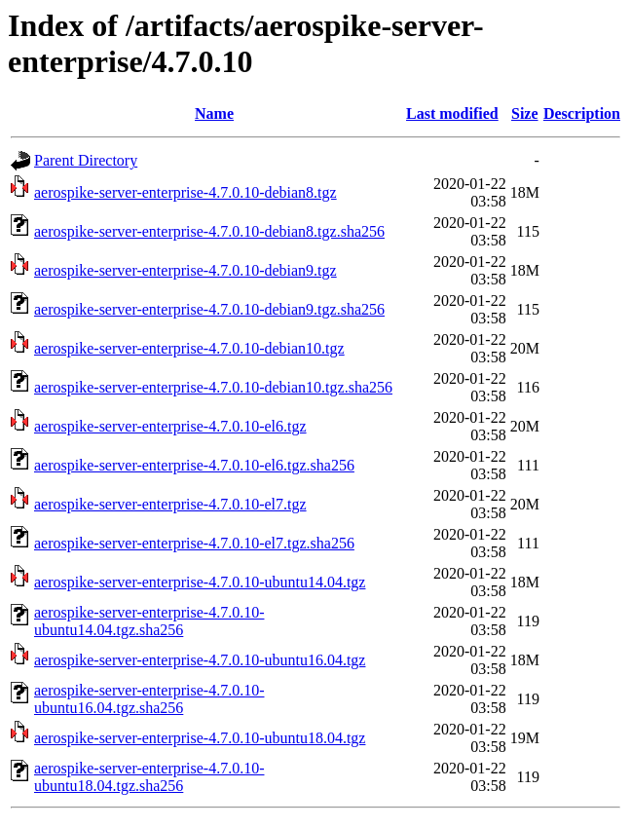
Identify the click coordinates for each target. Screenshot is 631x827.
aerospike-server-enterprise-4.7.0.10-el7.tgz (170, 504)
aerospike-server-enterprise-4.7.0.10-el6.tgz (170, 426)
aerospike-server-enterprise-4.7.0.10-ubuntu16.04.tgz (199, 660)
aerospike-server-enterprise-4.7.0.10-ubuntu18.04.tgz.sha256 (149, 777)
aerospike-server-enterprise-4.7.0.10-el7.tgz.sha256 (194, 543)
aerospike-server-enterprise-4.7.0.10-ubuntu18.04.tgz (199, 738)
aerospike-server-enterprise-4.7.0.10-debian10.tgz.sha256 (213, 387)
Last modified (452, 113)
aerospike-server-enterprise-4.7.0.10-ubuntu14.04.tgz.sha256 (149, 621)
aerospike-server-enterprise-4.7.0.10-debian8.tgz (185, 192)
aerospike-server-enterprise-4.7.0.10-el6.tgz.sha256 (194, 465)
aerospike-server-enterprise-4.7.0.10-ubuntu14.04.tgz (199, 582)
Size (524, 113)
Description (581, 113)
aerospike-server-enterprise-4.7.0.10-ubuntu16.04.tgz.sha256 (149, 699)
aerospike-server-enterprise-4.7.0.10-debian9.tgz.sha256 (209, 309)
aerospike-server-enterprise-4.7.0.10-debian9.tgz (185, 270)
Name (214, 113)
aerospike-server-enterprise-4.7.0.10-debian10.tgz (189, 348)
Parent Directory (85, 160)
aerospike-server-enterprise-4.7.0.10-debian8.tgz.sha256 (209, 231)
